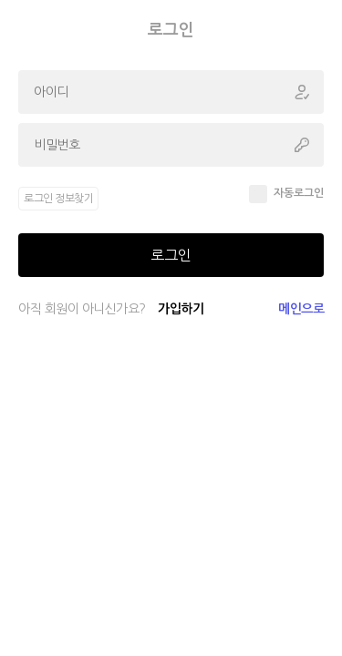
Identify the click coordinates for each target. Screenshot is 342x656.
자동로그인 (299, 193)
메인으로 (301, 308)
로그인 (171, 255)
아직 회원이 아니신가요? (110, 308)
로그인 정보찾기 (58, 198)
